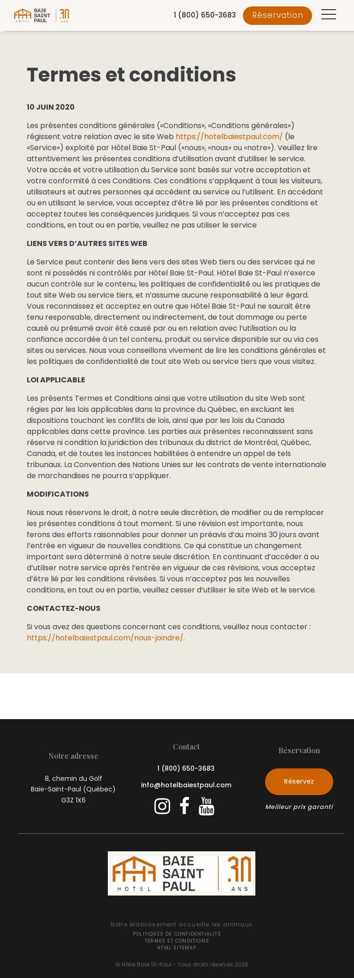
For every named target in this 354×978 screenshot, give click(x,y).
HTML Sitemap (176, 947)
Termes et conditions (177, 940)
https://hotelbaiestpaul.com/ (229, 136)
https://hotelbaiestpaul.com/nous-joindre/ (105, 637)
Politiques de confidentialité (177, 934)
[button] (328, 15)
